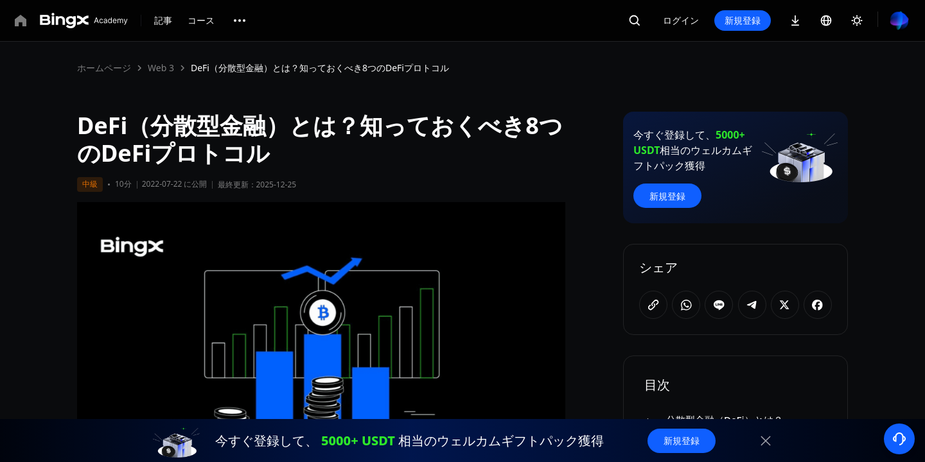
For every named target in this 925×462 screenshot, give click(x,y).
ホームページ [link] (104, 68)
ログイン (681, 20)
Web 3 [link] (161, 68)
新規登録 (743, 20)
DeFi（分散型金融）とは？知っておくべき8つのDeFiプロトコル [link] (320, 68)
